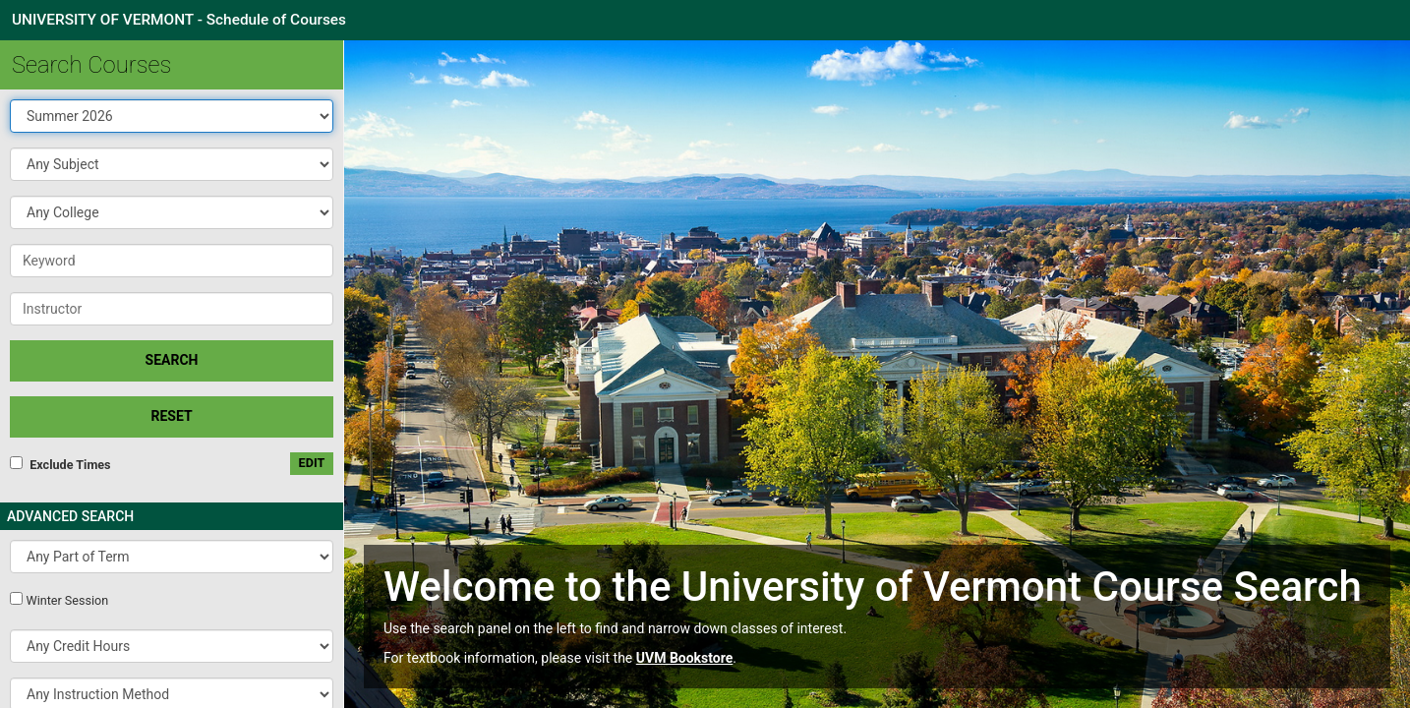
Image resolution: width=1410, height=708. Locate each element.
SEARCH (172, 360)
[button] (171, 164)
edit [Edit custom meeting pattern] (312, 462)
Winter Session (67, 600)
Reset (171, 416)
